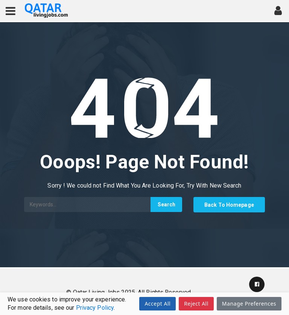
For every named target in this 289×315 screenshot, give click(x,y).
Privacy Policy (95, 307)
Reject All (196, 303)
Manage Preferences (249, 303)
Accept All (157, 303)
